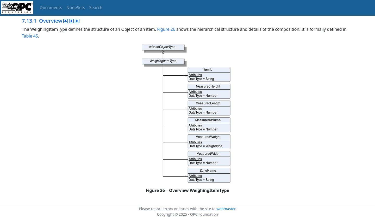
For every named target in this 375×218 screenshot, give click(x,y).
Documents (51, 7)
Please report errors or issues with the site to (177, 208)
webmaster (225, 208)
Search (96, 7)
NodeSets (75, 7)
